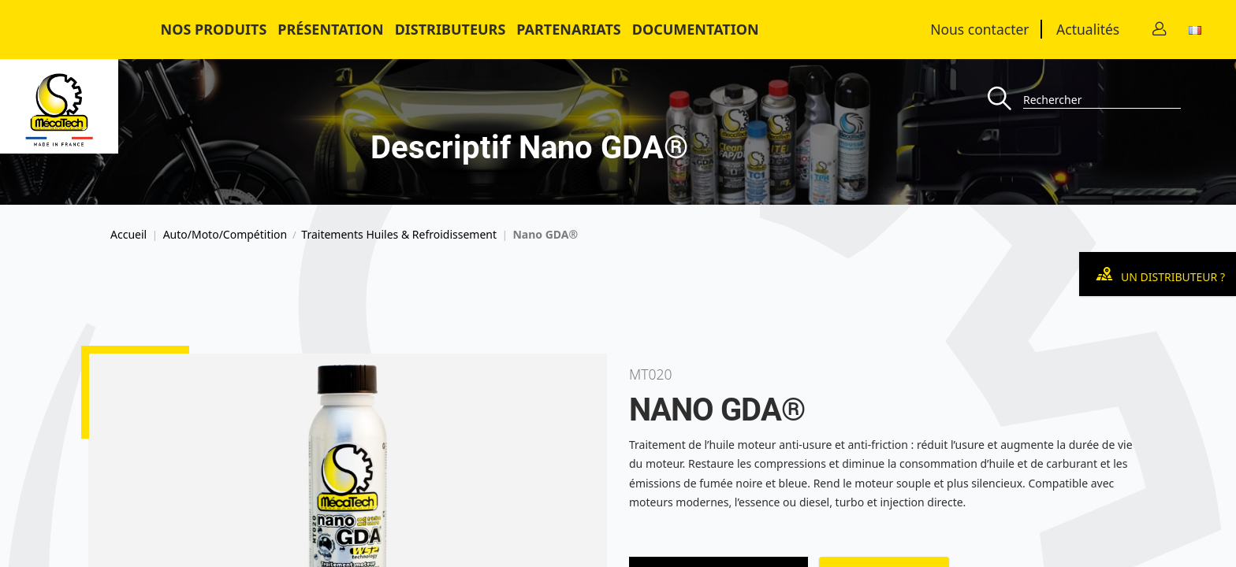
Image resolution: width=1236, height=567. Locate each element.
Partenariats (568, 29)
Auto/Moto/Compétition (225, 234)
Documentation (695, 29)
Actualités (1087, 29)
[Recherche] (1005, 100)
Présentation (330, 29)
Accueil (128, 234)
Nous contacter (979, 29)
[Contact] (1159, 29)
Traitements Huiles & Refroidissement (399, 234)
